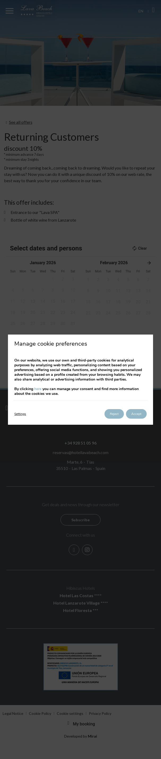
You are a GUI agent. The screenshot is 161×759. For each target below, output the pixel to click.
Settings (20, 414)
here (37, 388)
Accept (136, 414)
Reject (114, 414)
